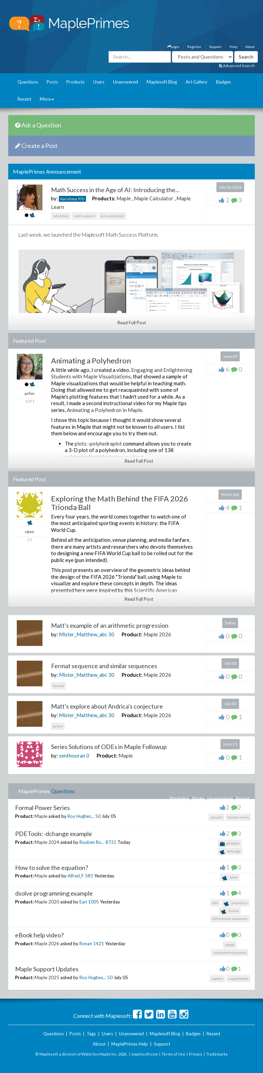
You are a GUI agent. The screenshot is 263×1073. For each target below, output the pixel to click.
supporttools (238, 978)
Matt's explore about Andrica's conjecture (107, 706)
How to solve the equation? (51, 867)
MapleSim (179, 798)
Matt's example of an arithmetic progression (109, 625)
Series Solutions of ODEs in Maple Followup (109, 746)
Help (233, 47)
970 (81, 199)
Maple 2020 (47, 901)
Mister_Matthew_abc (83, 634)
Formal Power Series (42, 807)
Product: (132, 634)
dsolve (230, 911)
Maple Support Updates (46, 969)
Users (98, 82)
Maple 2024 (47, 842)
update (217, 978)
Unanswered (125, 82)
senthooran (72, 755)
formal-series (238, 817)
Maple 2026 (157, 634)
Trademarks (217, 1054)
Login (173, 47)
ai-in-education (112, 216)
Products (75, 82)
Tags (91, 1033)
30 (111, 634)
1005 (93, 901)
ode (215, 903)
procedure (235, 904)
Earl (83, 901)
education (60, 216)
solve (230, 878)
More (47, 99)
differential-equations (230, 918)
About (250, 47)
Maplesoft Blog (162, 82)
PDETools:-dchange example (53, 833)
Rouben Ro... (91, 842)
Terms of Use (173, 1054)
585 (89, 875)
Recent (24, 99)
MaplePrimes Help (129, 1044)
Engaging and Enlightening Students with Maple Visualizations (121, 373)
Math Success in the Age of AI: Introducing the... (115, 190)
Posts (52, 82)
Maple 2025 (47, 977)
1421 (98, 943)
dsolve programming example (54, 893)
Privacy (195, 1054)
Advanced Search (237, 65)
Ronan (85, 943)
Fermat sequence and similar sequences (104, 666)
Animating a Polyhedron (91, 360)
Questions (27, 82)
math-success (84, 216)
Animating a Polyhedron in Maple (104, 410)
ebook (230, 945)
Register (194, 47)
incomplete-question (229, 952)
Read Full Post (131, 322)
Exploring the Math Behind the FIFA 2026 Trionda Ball (119, 502)
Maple (123, 198)
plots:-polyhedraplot (98, 443)
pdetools (230, 844)
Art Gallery (197, 82)
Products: (103, 198)
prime (58, 726)
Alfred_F (75, 875)
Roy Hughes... (80, 816)
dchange (230, 852)
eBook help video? (39, 935)
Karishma (68, 199)
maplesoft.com (145, 1054)
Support (215, 47)
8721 (110, 842)
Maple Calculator (153, 198)
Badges (223, 82)
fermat (58, 686)
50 (98, 816)
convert (216, 817)
